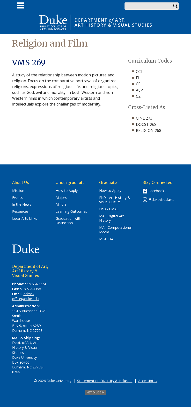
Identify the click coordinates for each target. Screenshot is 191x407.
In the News (21, 204)
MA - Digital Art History (111, 218)
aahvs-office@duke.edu (25, 296)
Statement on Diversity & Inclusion (104, 380)
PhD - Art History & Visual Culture (114, 199)
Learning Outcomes (71, 211)
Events (17, 197)
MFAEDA (106, 239)
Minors (61, 204)
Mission (18, 190)
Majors (61, 197)
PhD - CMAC (109, 209)
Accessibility (147, 380)
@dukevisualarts (161, 199)
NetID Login (95, 392)
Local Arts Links (24, 218)
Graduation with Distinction (68, 220)
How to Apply (67, 190)
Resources (20, 211)
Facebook (156, 190)
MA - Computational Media (115, 229)
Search (175, 6)
